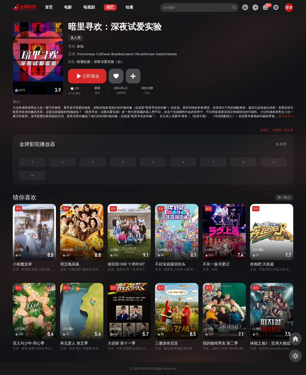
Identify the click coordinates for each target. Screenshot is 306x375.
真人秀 (76, 38)
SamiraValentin (166, 54)
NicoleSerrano (145, 54)
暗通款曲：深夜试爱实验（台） (100, 61)
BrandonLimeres (122, 54)
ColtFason (103, 54)
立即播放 (87, 76)
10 (32, 175)
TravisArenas (86, 54)
